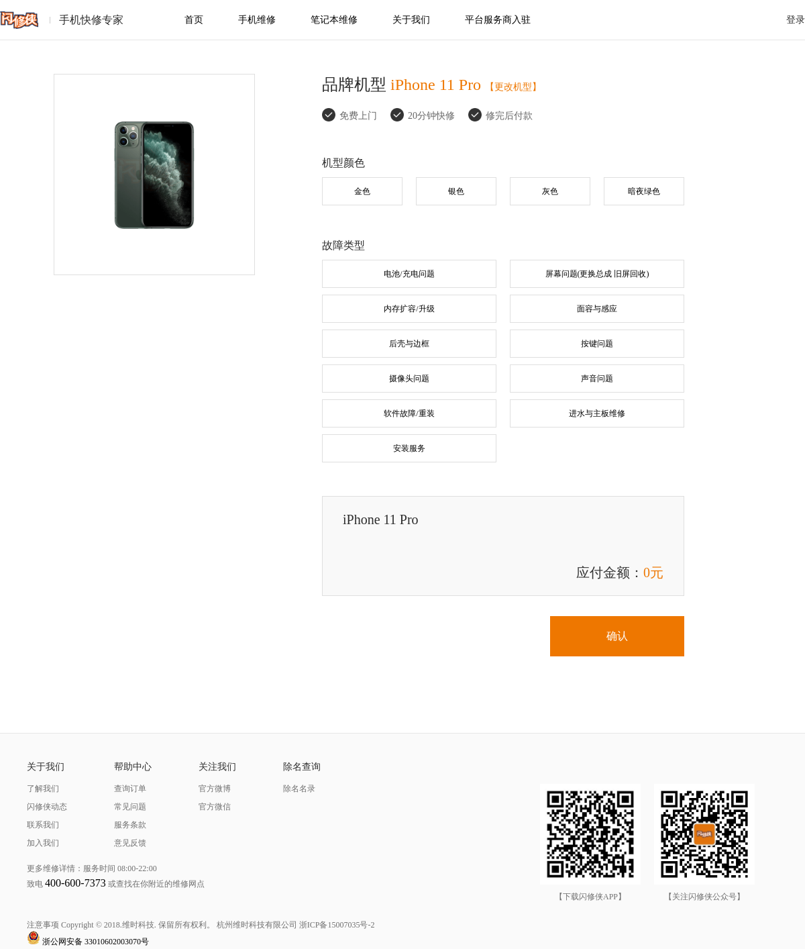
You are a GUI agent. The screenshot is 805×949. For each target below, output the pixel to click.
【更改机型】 (513, 87)
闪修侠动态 (47, 806)
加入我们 (43, 843)
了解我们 (43, 788)
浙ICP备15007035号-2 (337, 925)
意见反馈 (130, 843)
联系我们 (43, 825)
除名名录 (299, 788)
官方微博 (215, 788)
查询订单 (130, 788)
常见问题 (130, 806)
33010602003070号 (117, 941)
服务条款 (130, 825)
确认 (617, 636)
